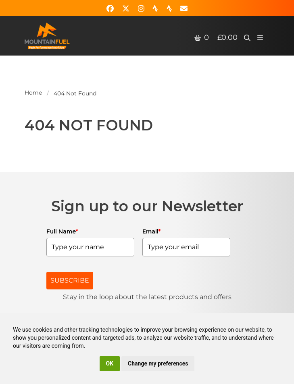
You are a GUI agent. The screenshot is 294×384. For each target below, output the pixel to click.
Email (151, 231)
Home (33, 92)
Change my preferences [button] (158, 363)
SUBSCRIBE (69, 280)
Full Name (62, 231)
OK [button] (110, 363)
